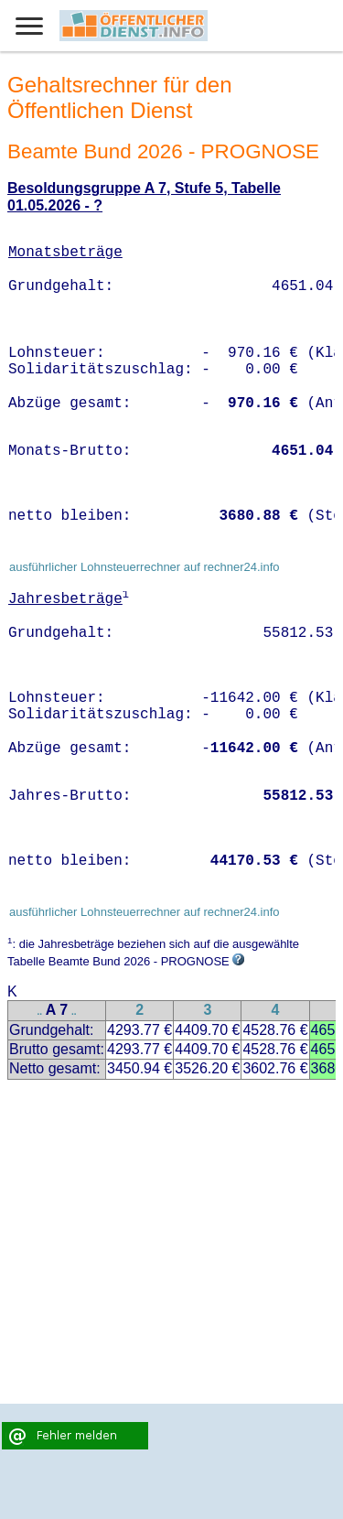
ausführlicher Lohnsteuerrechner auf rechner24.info (144, 567)
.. (40, 1012)
